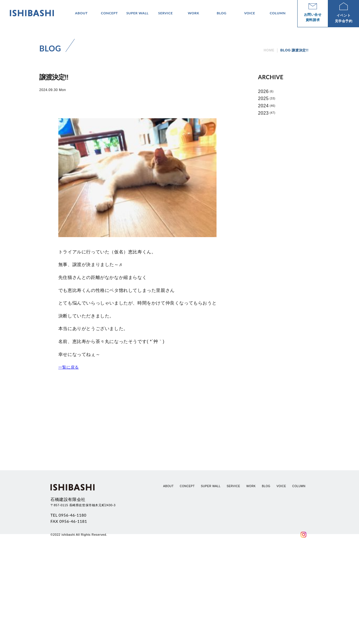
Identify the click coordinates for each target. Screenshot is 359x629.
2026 (263, 91)
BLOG (266, 559)
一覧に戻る (68, 367)
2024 (263, 105)
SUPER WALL (210, 559)
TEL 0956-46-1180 (68, 588)
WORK (251, 559)
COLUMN (298, 559)
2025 (263, 98)
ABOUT (168, 559)
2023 (263, 113)
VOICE (281, 559)
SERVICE (233, 559)
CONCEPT (187, 559)
